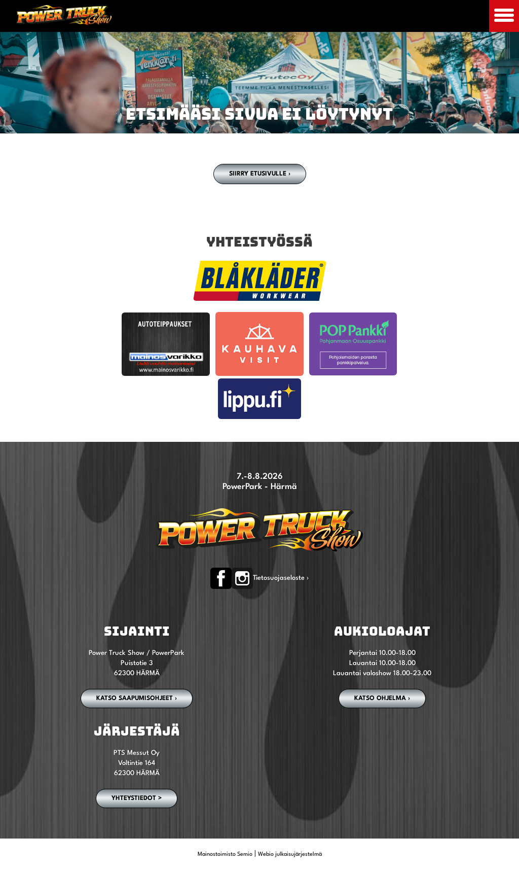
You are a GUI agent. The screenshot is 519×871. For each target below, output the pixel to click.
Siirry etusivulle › (259, 174)
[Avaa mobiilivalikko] (504, 16)
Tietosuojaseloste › (281, 578)
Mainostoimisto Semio (225, 854)
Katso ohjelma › (382, 698)
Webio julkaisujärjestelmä (290, 854)
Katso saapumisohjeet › (136, 698)
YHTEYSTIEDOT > (137, 798)
